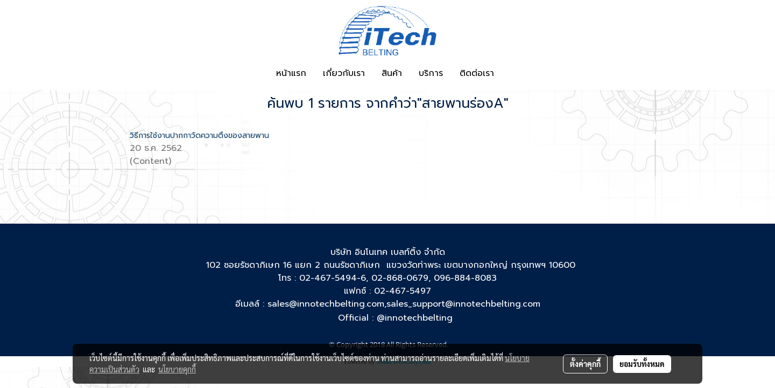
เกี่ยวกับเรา (344, 73)
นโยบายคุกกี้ (177, 369)
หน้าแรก (291, 73)
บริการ (431, 73)
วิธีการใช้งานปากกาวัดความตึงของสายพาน (199, 135)
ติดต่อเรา (477, 73)
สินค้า (392, 73)
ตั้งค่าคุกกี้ (585, 364)
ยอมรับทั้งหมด (642, 364)
